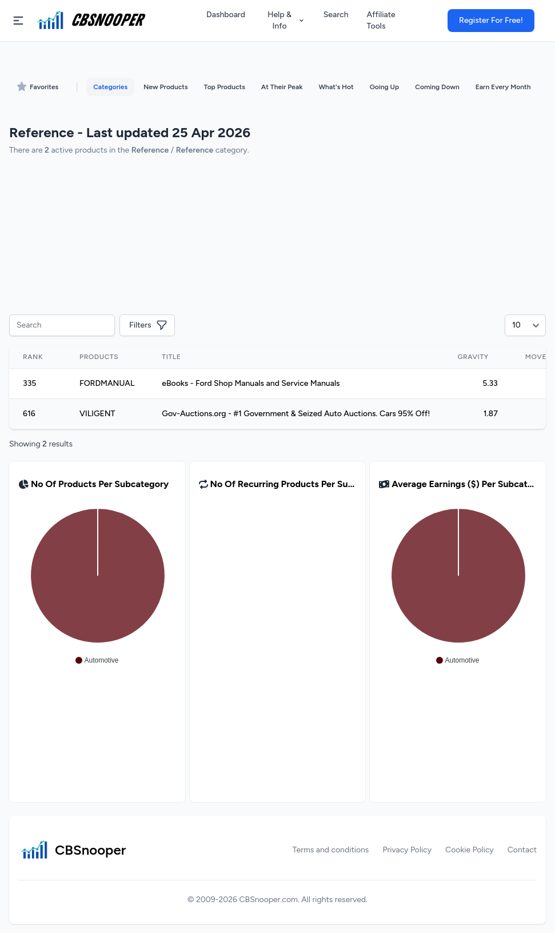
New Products (165, 87)
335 (29, 383)
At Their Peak (282, 87)
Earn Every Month (503, 87)
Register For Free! (491, 20)
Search (336, 14)
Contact (522, 850)
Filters (148, 325)
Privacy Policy (407, 850)
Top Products (224, 87)
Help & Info (286, 20)
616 (29, 413)
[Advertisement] (277, 236)
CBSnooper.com (268, 899)
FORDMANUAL (106, 383)
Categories (110, 87)
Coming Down (437, 87)
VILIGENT (97, 413)
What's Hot (335, 87)
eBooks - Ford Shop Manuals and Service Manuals (251, 383)
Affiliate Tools (381, 20)
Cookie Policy (469, 850)
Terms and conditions (331, 850)
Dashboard (225, 14)
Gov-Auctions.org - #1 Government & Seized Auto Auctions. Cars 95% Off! (296, 413)
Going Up (384, 87)
